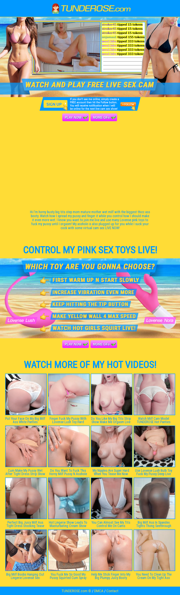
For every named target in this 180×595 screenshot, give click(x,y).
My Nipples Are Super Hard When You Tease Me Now (111, 472)
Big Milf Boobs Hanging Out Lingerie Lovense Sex (25, 576)
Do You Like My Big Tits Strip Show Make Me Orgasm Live (111, 420)
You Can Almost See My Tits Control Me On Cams (110, 524)
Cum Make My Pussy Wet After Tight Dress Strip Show (25, 472)
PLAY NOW (73, 117)
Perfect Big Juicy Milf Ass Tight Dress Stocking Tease (25, 524)
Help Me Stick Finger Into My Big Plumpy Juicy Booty (110, 576)
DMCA (98, 591)
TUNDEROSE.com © (76, 591)
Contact (112, 591)
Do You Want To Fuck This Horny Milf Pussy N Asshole (68, 472)
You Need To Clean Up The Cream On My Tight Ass (154, 576)
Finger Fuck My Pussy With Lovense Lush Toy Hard (68, 420)
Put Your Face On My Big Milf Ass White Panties (25, 420)
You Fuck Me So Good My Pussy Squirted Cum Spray (68, 576)
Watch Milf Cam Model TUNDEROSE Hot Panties (153, 420)
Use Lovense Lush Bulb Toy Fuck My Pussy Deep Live (153, 472)
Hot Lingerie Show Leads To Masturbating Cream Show (68, 524)
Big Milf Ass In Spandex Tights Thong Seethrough (153, 524)
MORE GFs (101, 117)
